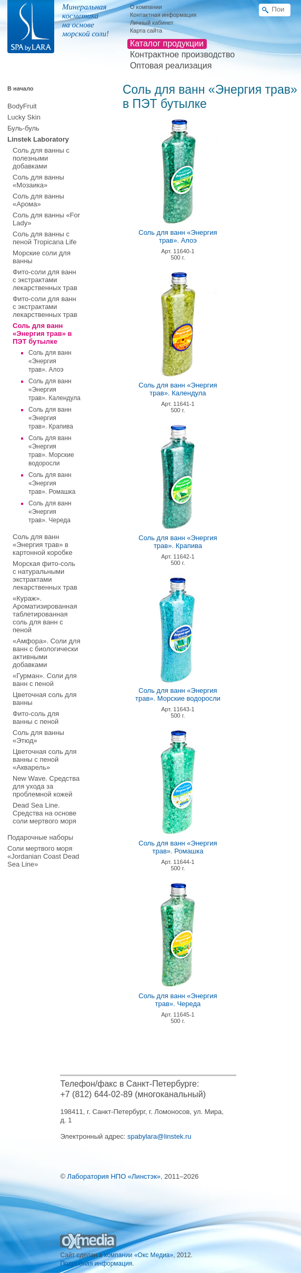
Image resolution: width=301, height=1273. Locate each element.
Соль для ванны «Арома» (38, 200)
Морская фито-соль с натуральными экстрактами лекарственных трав (45, 575)
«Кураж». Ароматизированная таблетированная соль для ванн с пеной (45, 614)
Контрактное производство (182, 54)
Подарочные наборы (40, 837)
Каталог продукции (167, 43)
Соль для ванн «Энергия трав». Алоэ (50, 361)
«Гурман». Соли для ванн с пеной (45, 680)
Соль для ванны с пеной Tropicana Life (44, 238)
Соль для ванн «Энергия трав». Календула (54, 389)
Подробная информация (96, 1263)
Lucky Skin (24, 117)
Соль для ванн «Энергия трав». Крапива (50, 418)
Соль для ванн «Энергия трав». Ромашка (51, 483)
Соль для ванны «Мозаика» (38, 181)
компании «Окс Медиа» (138, 1255)
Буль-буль (23, 128)
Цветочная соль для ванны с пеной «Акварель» (45, 759)
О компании (146, 7)
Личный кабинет (152, 22)
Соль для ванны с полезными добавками (41, 158)
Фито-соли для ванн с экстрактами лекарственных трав (45, 280)
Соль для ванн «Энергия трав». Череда (50, 512)
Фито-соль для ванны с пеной (36, 717)
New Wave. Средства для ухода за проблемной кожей (46, 786)
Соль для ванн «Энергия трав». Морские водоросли (177, 694)
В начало (20, 88)
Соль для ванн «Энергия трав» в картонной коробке (43, 544)
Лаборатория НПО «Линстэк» (113, 1176)
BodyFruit (22, 106)
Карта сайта (146, 30)
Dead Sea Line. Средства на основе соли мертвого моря (44, 813)
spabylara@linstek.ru (159, 1136)
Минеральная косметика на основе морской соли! (85, 20)
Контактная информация (163, 15)
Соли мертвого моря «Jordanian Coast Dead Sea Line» (43, 856)
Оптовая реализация (171, 65)
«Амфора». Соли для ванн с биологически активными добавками (47, 653)
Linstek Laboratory (38, 139)
